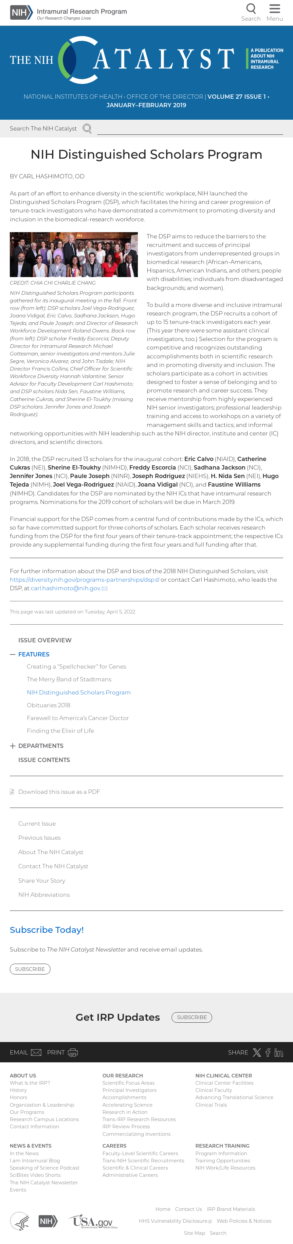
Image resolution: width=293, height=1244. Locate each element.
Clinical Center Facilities (224, 1083)
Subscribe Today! (47, 930)
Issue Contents (44, 759)
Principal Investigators (129, 1090)
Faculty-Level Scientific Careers (140, 1153)
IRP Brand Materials (231, 1209)
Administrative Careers (130, 1175)
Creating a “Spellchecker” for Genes (76, 666)
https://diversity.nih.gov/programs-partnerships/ (85, 579)
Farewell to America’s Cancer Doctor (78, 717)
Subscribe (30, 969)
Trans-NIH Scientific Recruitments (143, 1161)
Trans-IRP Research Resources (139, 1119)
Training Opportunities (222, 1161)
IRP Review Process (126, 1127)
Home (163, 1209)
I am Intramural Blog (35, 1161)
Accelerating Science (127, 1105)
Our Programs (27, 1112)
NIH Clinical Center (223, 1076)
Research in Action (125, 1112)
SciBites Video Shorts (35, 1175)
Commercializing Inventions (136, 1134)
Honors (18, 1097)
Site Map (194, 1233)
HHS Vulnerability (175, 1221)
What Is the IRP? (30, 1083)
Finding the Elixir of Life (60, 730)
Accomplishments (124, 1097)
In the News (24, 1153)
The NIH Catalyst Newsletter (44, 1183)
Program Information (221, 1153)
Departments (41, 745)
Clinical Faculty (213, 1090)
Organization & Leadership (42, 1105)
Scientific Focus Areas (128, 1083)
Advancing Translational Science (234, 1097)
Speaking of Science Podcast (45, 1168)
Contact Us (188, 1209)
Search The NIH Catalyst (43, 128)
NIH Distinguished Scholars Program (79, 692)
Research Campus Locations (44, 1119)
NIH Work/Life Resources (225, 1168)
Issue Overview (45, 640)
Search (218, 1233)
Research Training (222, 1146)
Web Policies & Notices (244, 1221)
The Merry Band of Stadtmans (69, 679)
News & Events (30, 1146)
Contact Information (34, 1127)
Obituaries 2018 (48, 705)
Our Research (122, 1076)
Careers (114, 1146)
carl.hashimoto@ (69, 588)
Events (18, 1190)
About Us (23, 1076)
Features (33, 654)
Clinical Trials (211, 1105)
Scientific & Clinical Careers (135, 1168)
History (18, 1090)
